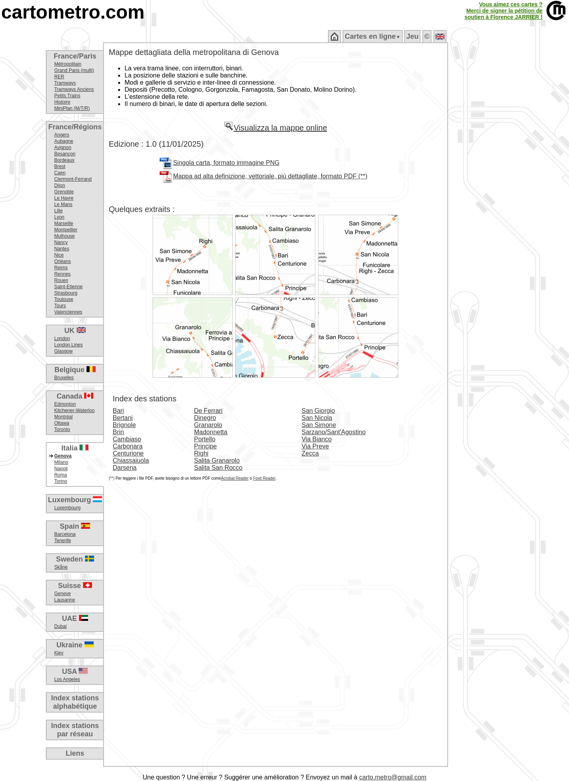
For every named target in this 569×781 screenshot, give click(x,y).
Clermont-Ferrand (73, 179)
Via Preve (315, 446)
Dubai (60, 626)
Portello (204, 439)
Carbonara (128, 446)
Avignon (62, 147)
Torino (60, 481)
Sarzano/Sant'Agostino (333, 432)
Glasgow (63, 351)
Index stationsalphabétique (75, 702)
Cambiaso (127, 439)
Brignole (124, 425)
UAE (75, 618)
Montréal (63, 417)
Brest (59, 166)
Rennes (62, 274)
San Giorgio (318, 410)
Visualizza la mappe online (275, 127)
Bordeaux (64, 160)
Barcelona (64, 534)
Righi (201, 453)
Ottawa (61, 423)
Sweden (75, 559)
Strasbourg (65, 293)
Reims (61, 267)
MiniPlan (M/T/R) (72, 108)
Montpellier (65, 230)
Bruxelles (63, 377)
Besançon (64, 154)
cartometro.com (73, 12)
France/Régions (75, 127)
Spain (75, 526)
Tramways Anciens (74, 89)
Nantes (61, 249)
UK (75, 331)
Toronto (62, 429)
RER (59, 76)
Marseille (63, 223)
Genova (63, 456)
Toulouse (63, 299)
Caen (60, 173)
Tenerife (62, 540)
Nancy (61, 242)
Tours (60, 305)
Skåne (61, 567)
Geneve (62, 593)
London (62, 338)
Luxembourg (75, 500)
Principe (205, 446)
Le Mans (63, 204)
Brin (118, 432)
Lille (58, 211)
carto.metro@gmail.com (392, 777)
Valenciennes (68, 312)
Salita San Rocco (218, 467)
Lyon (59, 217)
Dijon (59, 185)
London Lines (68, 345)
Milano (61, 462)
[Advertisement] (508, 170)
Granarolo (208, 425)
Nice (59, 255)
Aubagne (63, 141)
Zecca (310, 453)
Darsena (124, 467)
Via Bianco (316, 439)
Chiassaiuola (131, 460)
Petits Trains (67, 95)
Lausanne (64, 600)
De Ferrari (208, 410)
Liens (75, 753)
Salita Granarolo (217, 460)
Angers (61, 135)
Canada (75, 396)
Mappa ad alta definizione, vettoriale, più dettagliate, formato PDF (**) (270, 176)
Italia (75, 448)
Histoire (62, 102)
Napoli (61, 468)
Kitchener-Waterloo (74, 410)
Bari (118, 410)
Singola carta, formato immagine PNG (226, 162)
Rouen (61, 280)
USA (75, 671)
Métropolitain (67, 64)
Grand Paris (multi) (74, 70)
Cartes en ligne (372, 36)
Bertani (123, 417)
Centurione (128, 453)
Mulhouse (64, 236)
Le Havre (63, 198)
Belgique (75, 370)
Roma (60, 475)
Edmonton (65, 404)
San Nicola (316, 417)
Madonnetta (211, 432)
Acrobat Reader (235, 478)
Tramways (65, 83)
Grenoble (63, 192)
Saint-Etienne (68, 286)
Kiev (58, 653)
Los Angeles (67, 679)
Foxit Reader (264, 478)
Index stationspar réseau (75, 730)
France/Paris (75, 56)
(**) (111, 478)
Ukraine (75, 645)
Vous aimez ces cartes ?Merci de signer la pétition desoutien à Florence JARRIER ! (503, 10)
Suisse (75, 586)
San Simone (318, 425)
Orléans (62, 261)
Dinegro (205, 417)
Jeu (412, 36)
